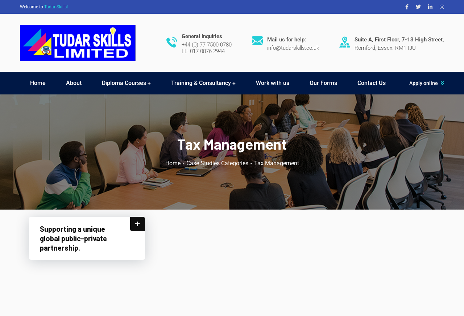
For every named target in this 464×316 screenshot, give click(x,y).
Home (173, 163)
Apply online (423, 83)
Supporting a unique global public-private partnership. (73, 238)
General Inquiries (202, 36)
